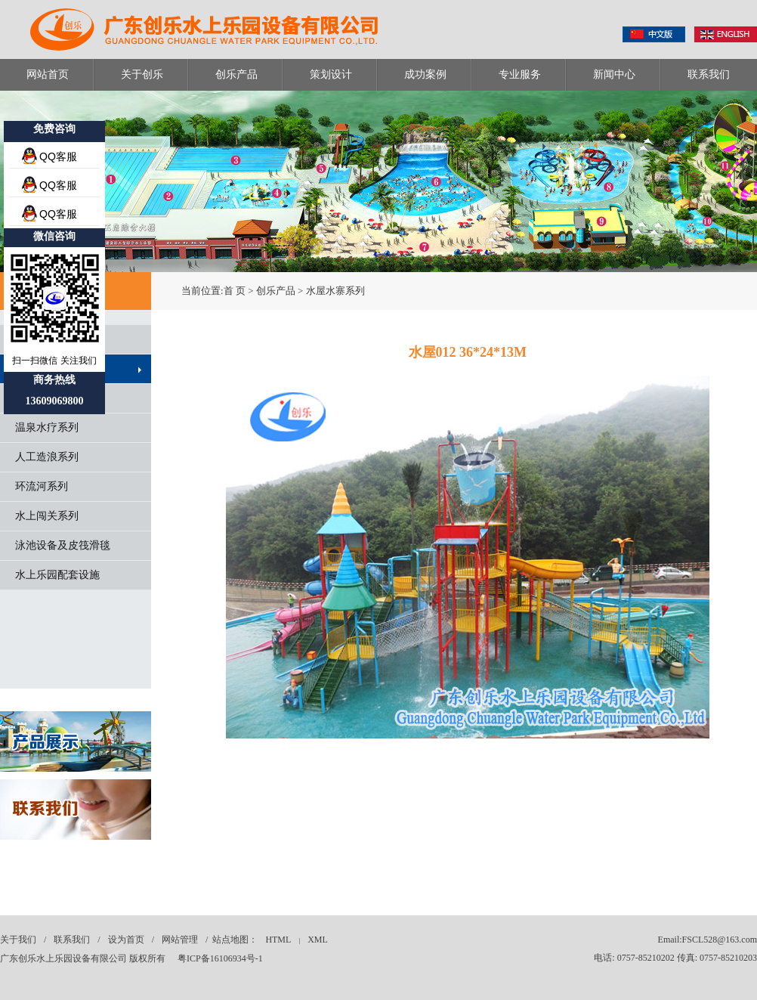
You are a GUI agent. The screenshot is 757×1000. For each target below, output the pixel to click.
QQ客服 (58, 156)
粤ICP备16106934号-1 (220, 958)
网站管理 (180, 939)
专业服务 (520, 74)
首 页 (235, 290)
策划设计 (331, 74)
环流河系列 (41, 486)
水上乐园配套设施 (57, 574)
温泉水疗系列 (47, 427)
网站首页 (47, 74)
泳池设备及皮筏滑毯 (62, 545)
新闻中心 (614, 74)
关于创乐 (142, 74)
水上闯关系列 (47, 516)
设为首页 (126, 939)
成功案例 (425, 74)
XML (317, 939)
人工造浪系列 (47, 457)
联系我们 (708, 74)
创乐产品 (236, 74)
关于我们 (18, 939)
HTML (278, 939)
